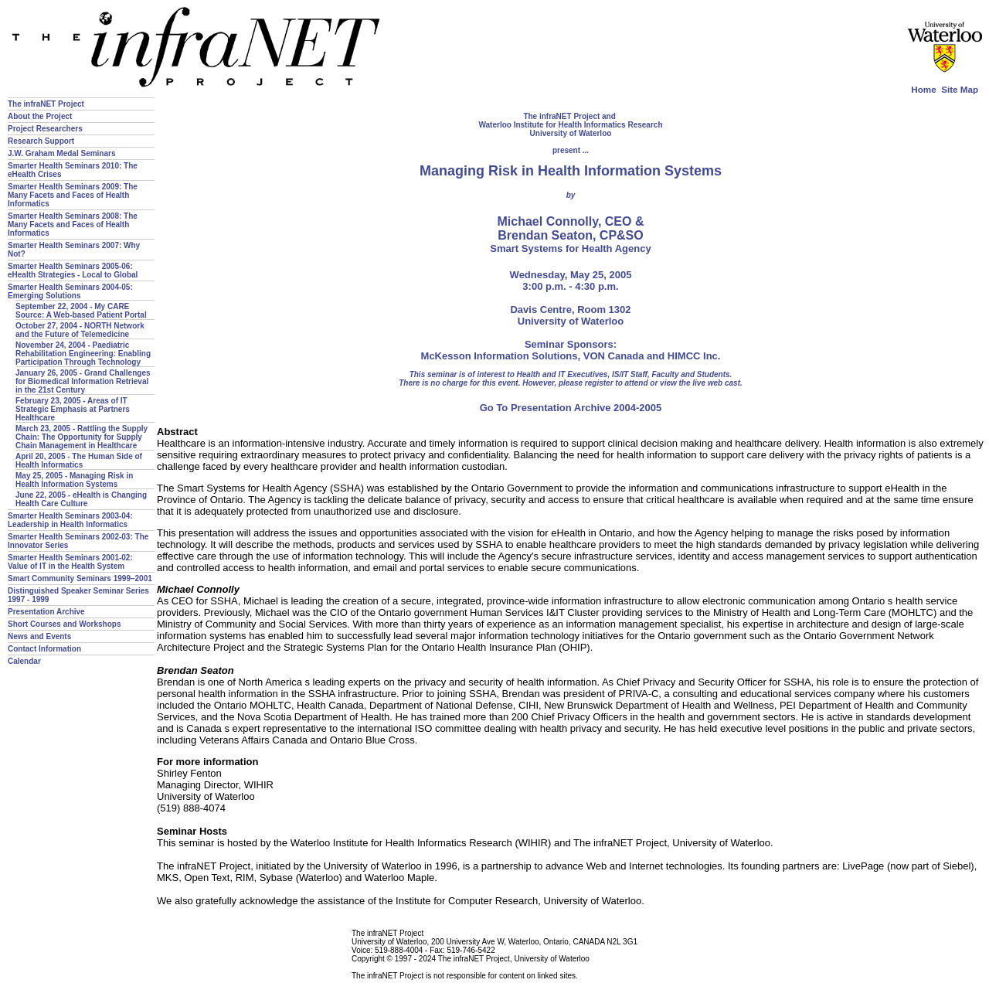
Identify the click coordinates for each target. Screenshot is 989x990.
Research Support (41, 141)
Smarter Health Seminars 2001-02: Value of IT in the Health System (70, 561)
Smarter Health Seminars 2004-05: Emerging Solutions (70, 291)
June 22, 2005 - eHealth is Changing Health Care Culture (81, 499)
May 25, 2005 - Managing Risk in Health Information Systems (74, 479)
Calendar (24, 661)
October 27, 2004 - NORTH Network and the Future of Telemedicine (79, 330)
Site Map (959, 89)
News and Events (39, 636)
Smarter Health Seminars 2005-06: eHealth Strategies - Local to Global (73, 270)
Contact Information (44, 649)
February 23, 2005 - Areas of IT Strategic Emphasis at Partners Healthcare (72, 409)
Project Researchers (45, 128)
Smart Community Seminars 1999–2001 (80, 578)
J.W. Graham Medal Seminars (62, 153)
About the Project (40, 116)
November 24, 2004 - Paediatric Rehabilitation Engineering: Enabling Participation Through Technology (83, 353)
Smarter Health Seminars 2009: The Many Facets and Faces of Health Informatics (73, 195)
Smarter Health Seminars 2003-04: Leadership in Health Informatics (70, 520)
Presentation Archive (46, 611)
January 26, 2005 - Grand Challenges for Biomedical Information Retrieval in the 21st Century (83, 381)
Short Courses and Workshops (64, 624)
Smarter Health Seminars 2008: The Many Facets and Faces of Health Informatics (73, 224)
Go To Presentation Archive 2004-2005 (571, 407)
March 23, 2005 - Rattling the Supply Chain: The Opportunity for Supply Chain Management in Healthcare (81, 437)
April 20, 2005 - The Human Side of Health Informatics (78, 460)
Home (923, 89)
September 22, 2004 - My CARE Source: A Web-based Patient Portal (81, 310)
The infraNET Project (46, 104)
